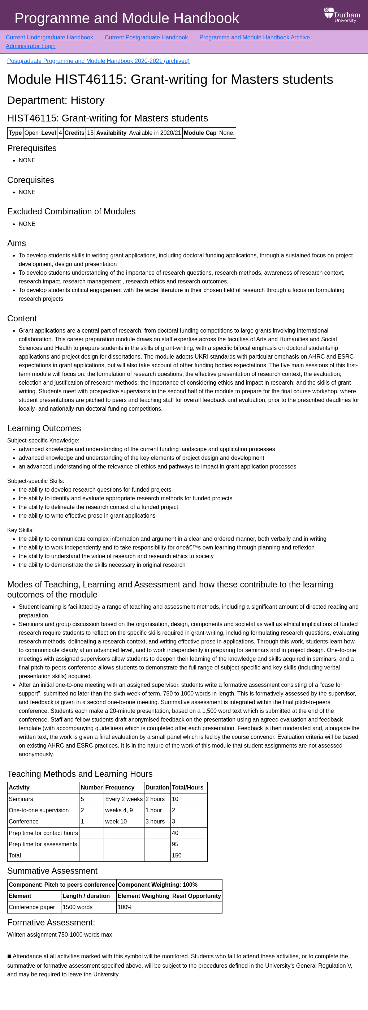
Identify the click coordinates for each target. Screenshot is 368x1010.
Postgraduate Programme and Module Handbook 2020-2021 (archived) (98, 61)
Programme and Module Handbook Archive (254, 37)
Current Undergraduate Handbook (49, 37)
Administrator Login (31, 46)
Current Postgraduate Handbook (146, 37)
